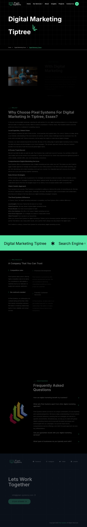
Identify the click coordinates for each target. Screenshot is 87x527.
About (47, 4)
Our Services (37, 4)
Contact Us (70, 4)
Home (29, 4)
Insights (53, 4)
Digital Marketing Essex (20, 47)
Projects (61, 4)
